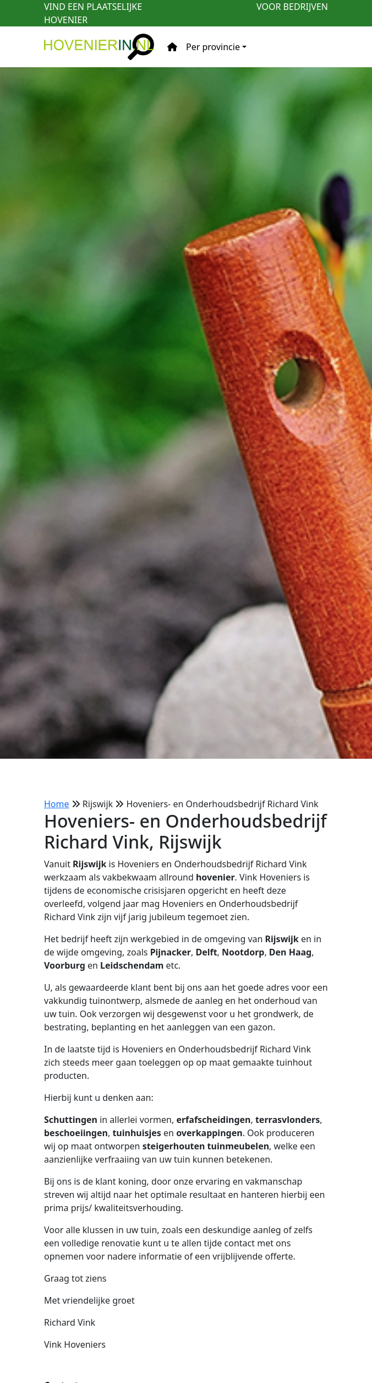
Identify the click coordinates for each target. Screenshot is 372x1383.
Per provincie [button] (213, 47)
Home (56, 804)
